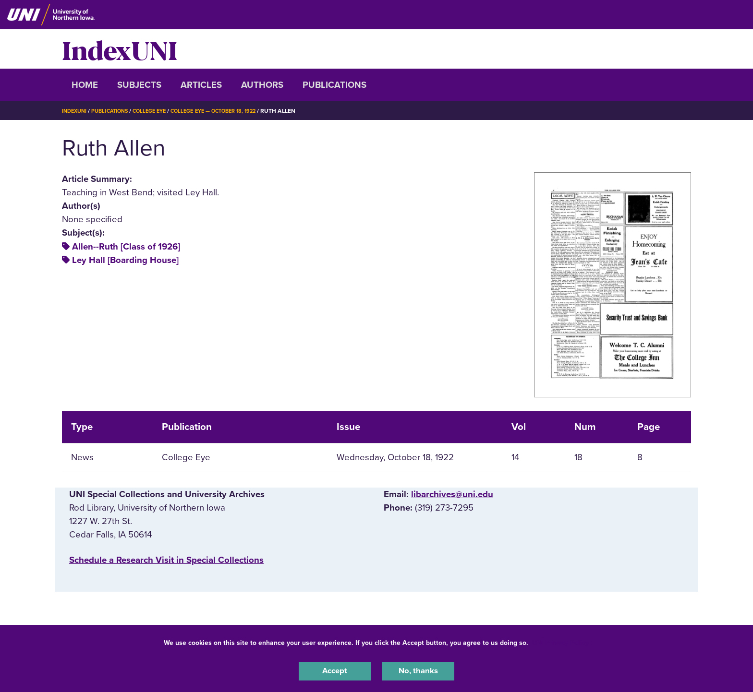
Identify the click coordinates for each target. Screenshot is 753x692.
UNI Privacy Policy (560, 641)
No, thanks (418, 670)
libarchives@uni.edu (452, 494)
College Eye (157, 110)
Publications (334, 85)
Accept (335, 670)
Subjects (139, 85)
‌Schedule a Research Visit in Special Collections (166, 560)
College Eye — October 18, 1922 (228, 110)
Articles (201, 85)
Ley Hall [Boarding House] (125, 260)
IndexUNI (119, 49)
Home (85, 85)
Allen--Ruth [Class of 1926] (126, 246)
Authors (262, 85)
